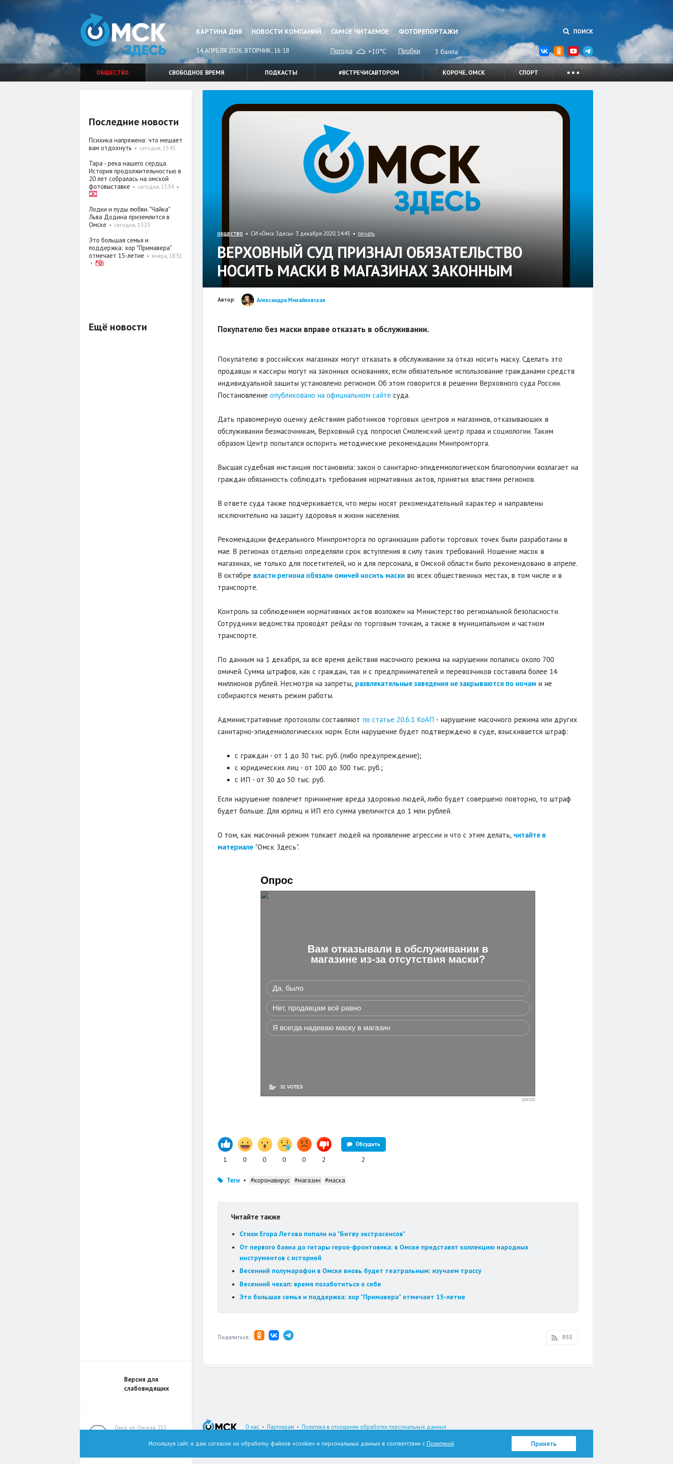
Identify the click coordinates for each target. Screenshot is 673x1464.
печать (366, 233)
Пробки (409, 50)
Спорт (528, 72)
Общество (113, 72)
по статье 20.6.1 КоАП (399, 719)
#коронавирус (270, 1180)
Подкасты (281, 72)
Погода (341, 50)
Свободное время (196, 72)
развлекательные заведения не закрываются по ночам (445, 683)
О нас (252, 1427)
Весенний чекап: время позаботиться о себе (310, 1283)
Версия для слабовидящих (146, 1383)
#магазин (307, 1180)
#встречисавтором (369, 72)
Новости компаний (286, 31)
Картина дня (219, 31)
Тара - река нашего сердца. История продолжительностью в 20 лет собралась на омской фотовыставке (135, 175)
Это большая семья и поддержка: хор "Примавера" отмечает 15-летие (352, 1296)
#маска (335, 1180)
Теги (233, 1180)
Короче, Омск (464, 72)
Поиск (578, 31)
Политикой (440, 1443)
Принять (544, 1444)
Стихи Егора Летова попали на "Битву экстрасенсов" (322, 1233)
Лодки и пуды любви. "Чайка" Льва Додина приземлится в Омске (129, 217)
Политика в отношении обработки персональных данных (374, 1427)
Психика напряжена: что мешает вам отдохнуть (135, 144)
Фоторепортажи (428, 31)
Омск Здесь (123, 35)
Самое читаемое (360, 31)
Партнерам (280, 1427)
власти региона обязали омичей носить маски (329, 575)
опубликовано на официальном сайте (330, 395)
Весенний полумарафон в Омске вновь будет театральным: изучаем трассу (360, 1270)
